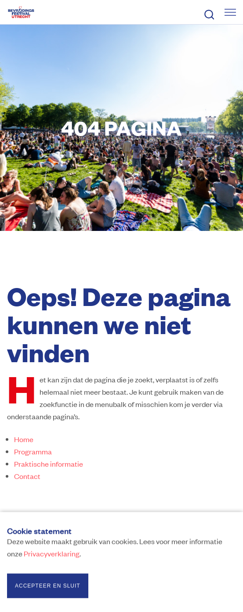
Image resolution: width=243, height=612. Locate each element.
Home (23, 439)
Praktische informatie (48, 463)
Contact (27, 476)
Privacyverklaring (52, 555)
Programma (33, 451)
